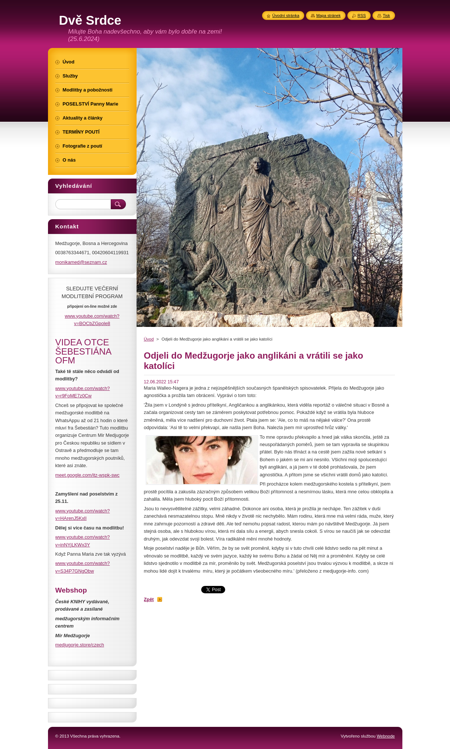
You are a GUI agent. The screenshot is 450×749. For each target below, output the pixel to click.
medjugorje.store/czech (79, 645)
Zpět (149, 599)
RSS (362, 15)
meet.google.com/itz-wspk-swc (87, 475)
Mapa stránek (328, 15)
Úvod (149, 339)
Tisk (386, 15)
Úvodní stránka (285, 15)
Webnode (386, 736)
